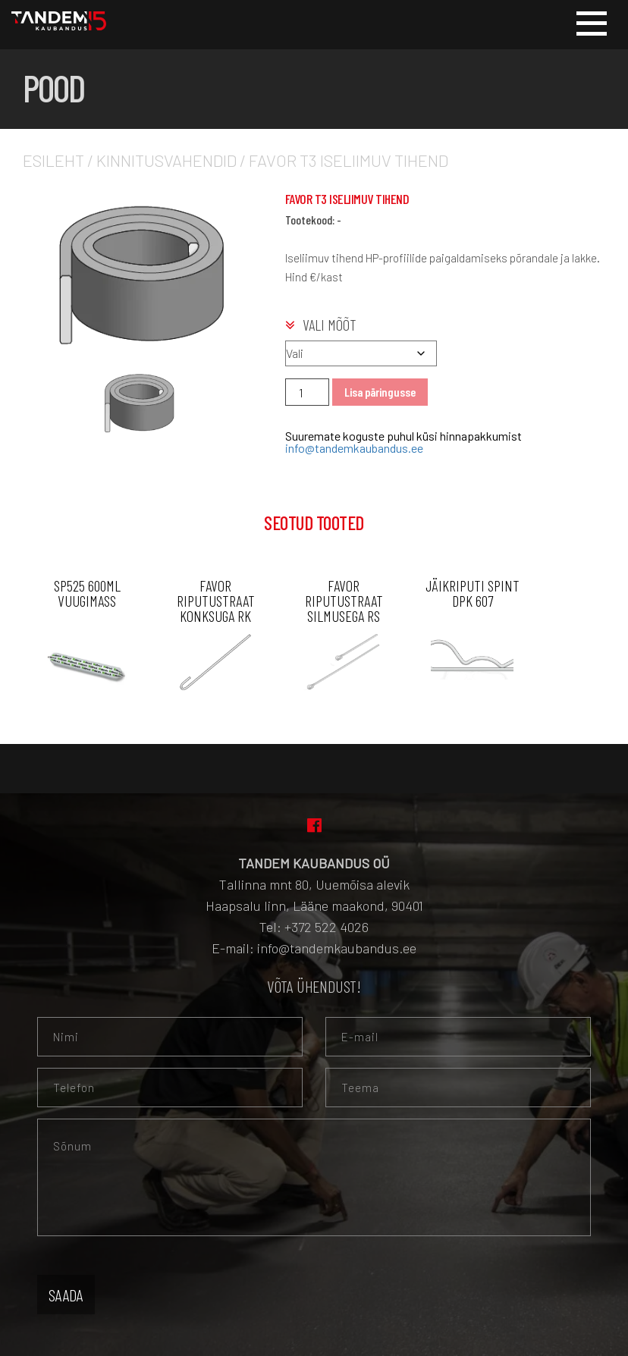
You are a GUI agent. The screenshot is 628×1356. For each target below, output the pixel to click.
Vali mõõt (329, 324)
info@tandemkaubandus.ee (354, 448)
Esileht (53, 160)
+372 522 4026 (326, 926)
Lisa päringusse (380, 392)
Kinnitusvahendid (166, 160)
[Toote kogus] (307, 392)
